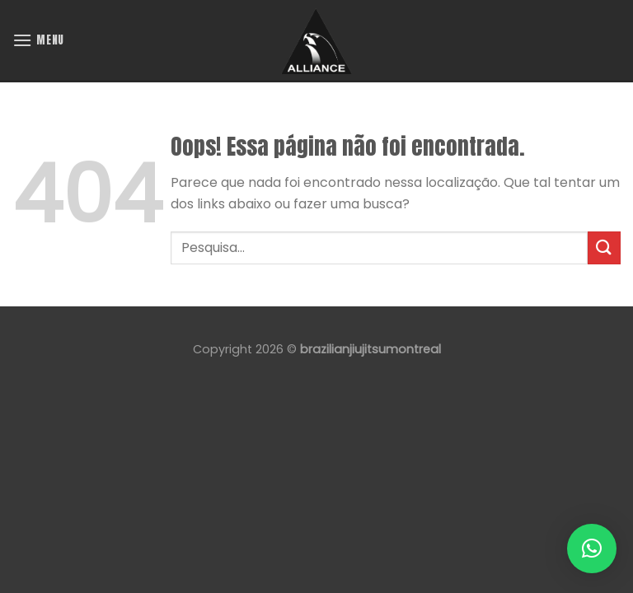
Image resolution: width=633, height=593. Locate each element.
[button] (592, 548)
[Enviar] (604, 247)
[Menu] (38, 40)
